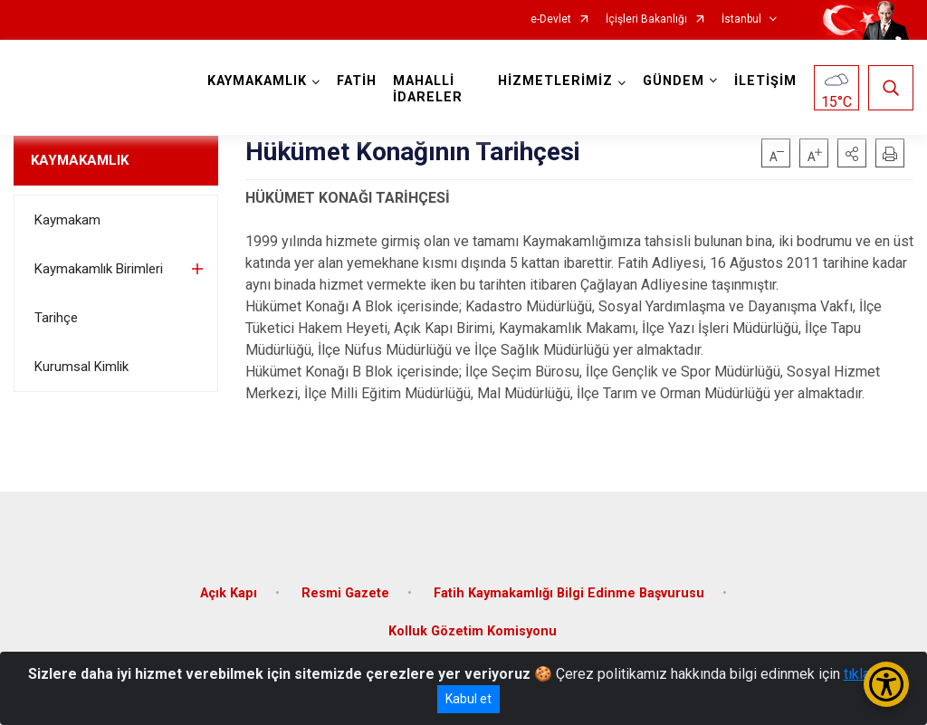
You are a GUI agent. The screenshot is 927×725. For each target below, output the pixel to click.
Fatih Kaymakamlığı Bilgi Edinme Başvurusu (569, 593)
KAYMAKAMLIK (80, 160)
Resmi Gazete (345, 593)
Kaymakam (67, 220)
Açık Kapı (228, 593)
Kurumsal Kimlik (81, 366)
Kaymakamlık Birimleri (98, 269)
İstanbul (741, 19)
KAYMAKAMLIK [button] (257, 81)
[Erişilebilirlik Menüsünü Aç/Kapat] (886, 684)
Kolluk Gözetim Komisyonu (472, 631)
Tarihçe (56, 318)
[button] (851, 152)
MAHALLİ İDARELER (428, 89)
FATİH (357, 81)
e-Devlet (550, 19)
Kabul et (468, 699)
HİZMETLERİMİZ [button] (555, 81)
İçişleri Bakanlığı (646, 19)
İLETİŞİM (765, 81)
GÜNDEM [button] (673, 81)
